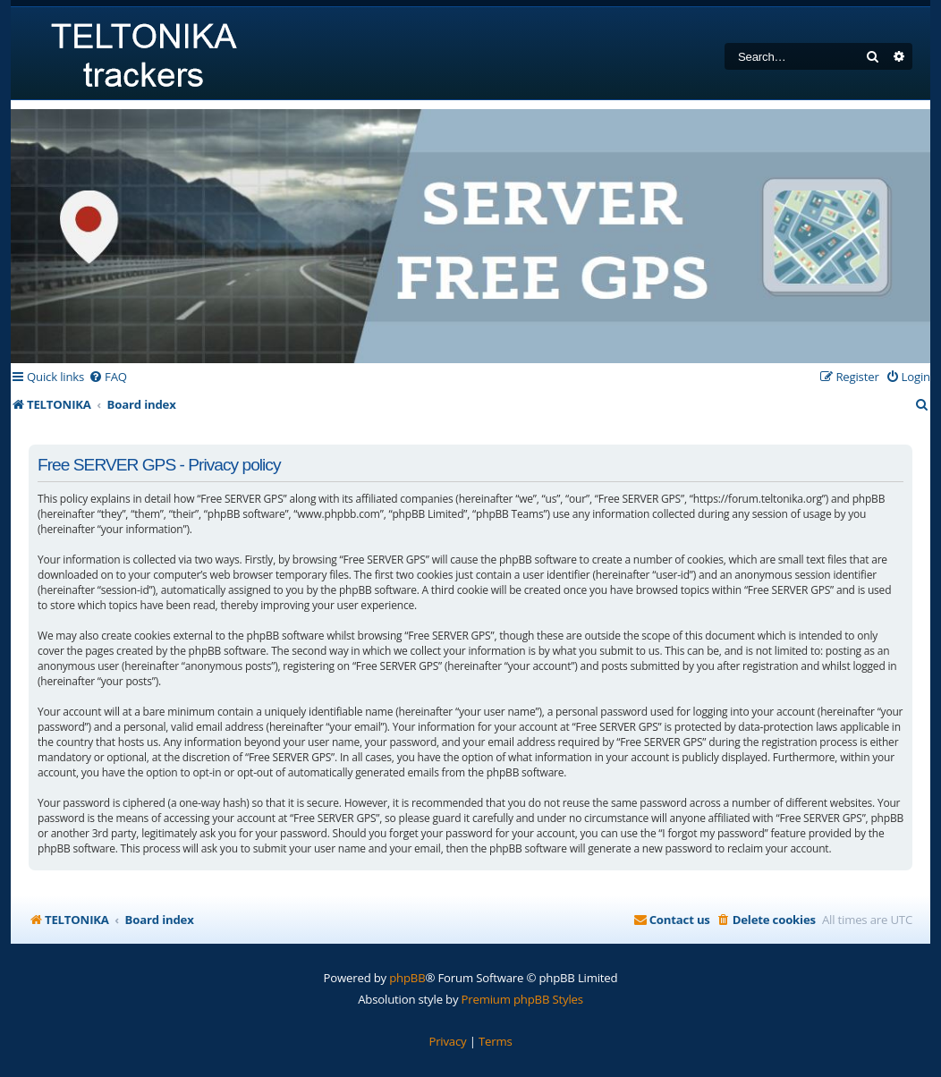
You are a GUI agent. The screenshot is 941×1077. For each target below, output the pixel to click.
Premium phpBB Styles (522, 999)
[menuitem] (108, 377)
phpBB (407, 978)
